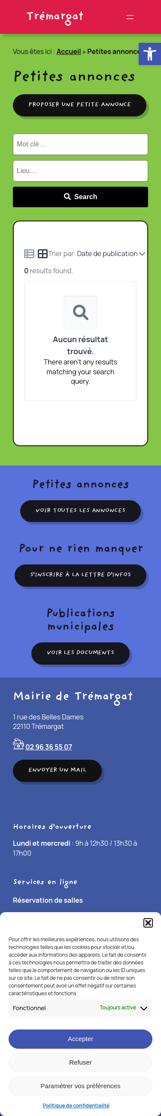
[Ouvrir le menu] (130, 17)
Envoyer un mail (57, 770)
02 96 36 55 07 (48, 747)
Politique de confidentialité (76, 1105)
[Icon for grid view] (43, 255)
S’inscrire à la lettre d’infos (80, 575)
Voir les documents (80, 653)
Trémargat (54, 17)
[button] (150, 54)
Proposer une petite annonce (79, 105)
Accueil (69, 51)
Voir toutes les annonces (80, 511)
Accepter (80, 1038)
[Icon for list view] (29, 253)
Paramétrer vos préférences (81, 1085)
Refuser (80, 1062)
